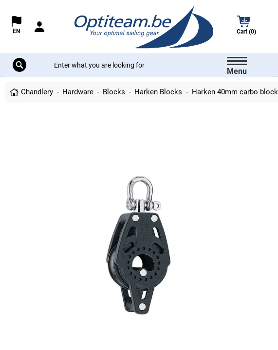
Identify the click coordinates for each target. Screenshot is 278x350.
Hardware (77, 92)
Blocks (114, 92)
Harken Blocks (158, 92)
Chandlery (37, 92)
